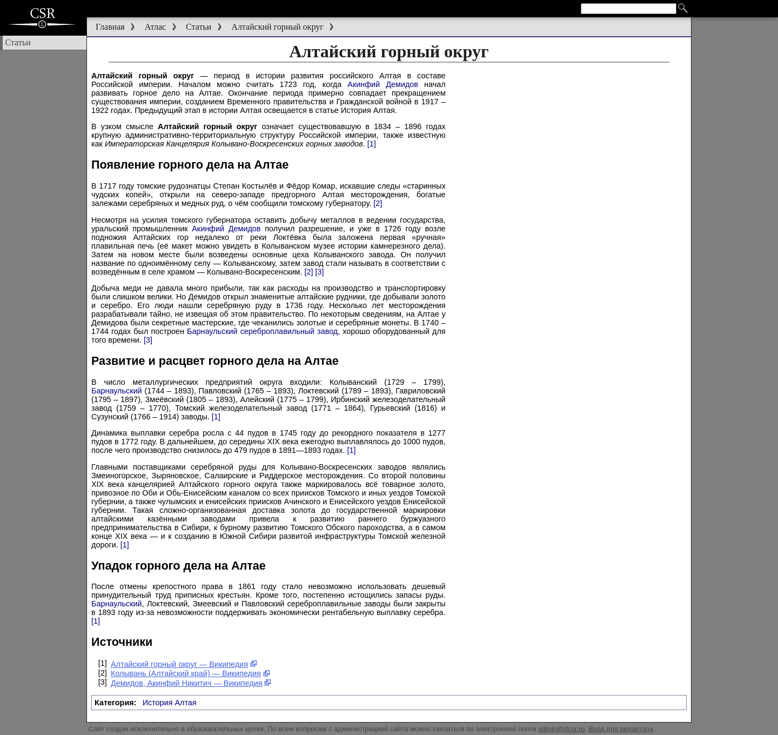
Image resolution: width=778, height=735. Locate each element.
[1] (371, 143)
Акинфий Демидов (382, 84)
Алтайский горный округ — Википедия (184, 664)
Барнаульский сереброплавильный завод (262, 331)
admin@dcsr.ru (561, 729)
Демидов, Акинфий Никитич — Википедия (191, 683)
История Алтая (170, 702)
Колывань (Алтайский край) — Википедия (190, 673)
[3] (319, 272)
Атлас (155, 26)
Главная (110, 26)
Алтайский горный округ (277, 26)
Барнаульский (116, 390)
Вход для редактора (620, 729)
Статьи (198, 26)
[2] (377, 203)
